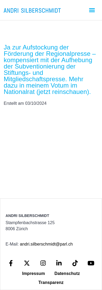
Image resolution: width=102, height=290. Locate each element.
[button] (92, 10)
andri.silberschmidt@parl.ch (46, 244)
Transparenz (50, 282)
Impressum (33, 273)
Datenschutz (67, 273)
